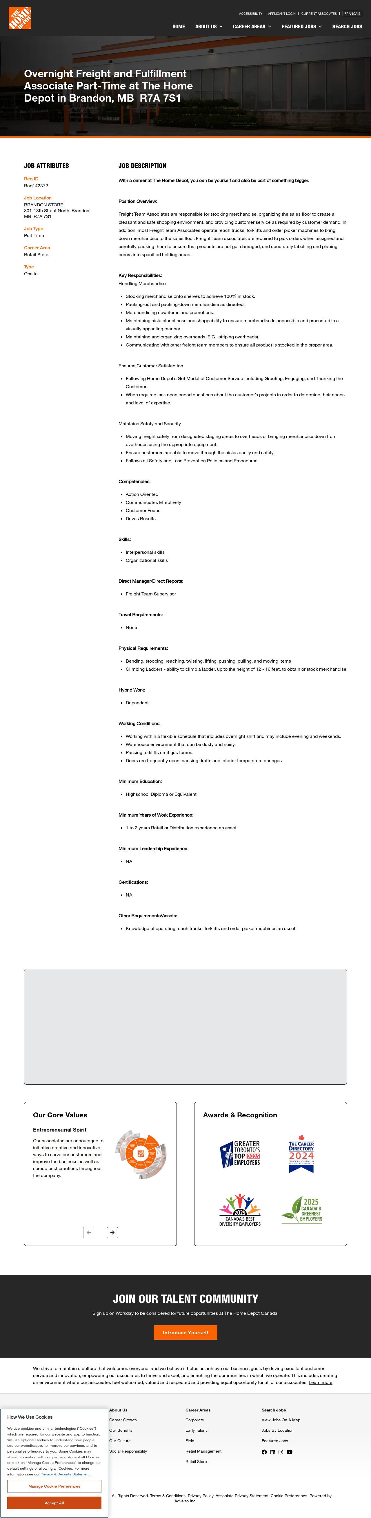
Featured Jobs (302, 26)
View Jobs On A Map (281, 1419)
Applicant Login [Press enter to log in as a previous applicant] (282, 13)
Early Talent (196, 1430)
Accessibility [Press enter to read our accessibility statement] (250, 13)
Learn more (320, 1382)
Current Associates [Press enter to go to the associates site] (319, 13)
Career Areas (252, 26)
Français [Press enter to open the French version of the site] (352, 13)
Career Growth (123, 1419)
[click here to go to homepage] (20, 18)
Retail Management (203, 1451)
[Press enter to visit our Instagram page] (281, 1451)
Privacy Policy (200, 1495)
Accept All (54, 1503)
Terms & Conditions (168, 1495)
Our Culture (120, 1440)
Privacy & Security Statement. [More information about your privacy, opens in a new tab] (66, 1474)
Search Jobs (347, 26)
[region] (54, 1463)
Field (190, 1440)
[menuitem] (178, 27)
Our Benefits (120, 1430)
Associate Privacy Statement (242, 1495)
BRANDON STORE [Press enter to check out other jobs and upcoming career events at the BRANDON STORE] (43, 204)
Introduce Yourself (185, 1332)
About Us (209, 26)
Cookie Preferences (289, 1495)
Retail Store (196, 1461)
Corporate (195, 1419)
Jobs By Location (278, 1430)
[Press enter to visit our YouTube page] (289, 1451)
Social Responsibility (128, 1451)
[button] (88, 1232)
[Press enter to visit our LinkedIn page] (272, 1451)
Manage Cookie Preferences (54, 1486)
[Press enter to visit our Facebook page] (264, 1451)
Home (178, 26)
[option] (100, 1153)
